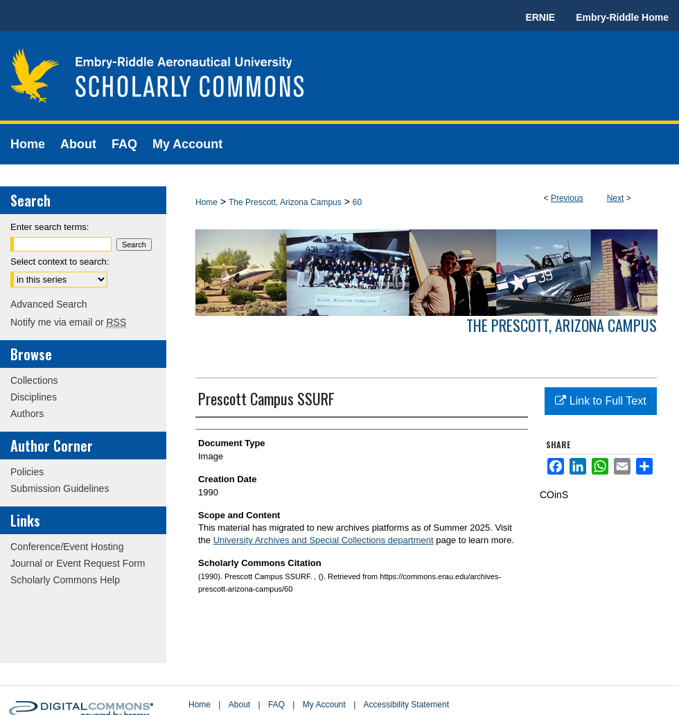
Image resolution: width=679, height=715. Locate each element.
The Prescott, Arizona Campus (285, 202)
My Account (324, 704)
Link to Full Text (600, 401)
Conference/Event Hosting (66, 546)
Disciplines (33, 397)
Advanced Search (48, 304)
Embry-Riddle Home (622, 17)
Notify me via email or (68, 322)
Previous (567, 198)
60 (357, 202)
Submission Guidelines (59, 488)
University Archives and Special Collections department (323, 540)
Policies (27, 471)
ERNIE (540, 17)
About (239, 704)
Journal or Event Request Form (78, 563)
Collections (34, 380)
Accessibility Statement (406, 704)
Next (615, 198)
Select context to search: (59, 261)
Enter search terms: (49, 227)
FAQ (276, 704)
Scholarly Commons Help (65, 579)
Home (206, 202)
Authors (27, 413)
